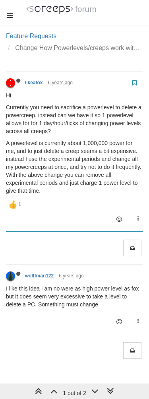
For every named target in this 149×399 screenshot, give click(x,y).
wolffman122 (39, 276)
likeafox (34, 82)
